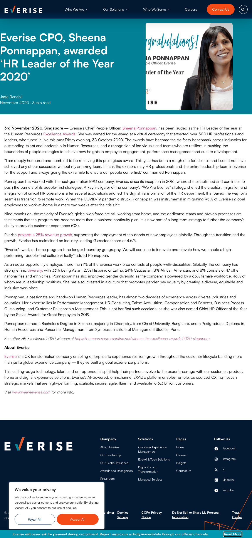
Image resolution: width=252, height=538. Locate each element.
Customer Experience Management (152, 449)
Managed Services (150, 479)
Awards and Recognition (116, 470)
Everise (10, 356)
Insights (181, 463)
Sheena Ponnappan (139, 128)
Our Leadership (110, 455)
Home (180, 447)
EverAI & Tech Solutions (154, 459)
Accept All (77, 519)
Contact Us (183, 470)
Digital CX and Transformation (148, 469)
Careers (181, 455)
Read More (233, 534)
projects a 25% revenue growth (45, 234)
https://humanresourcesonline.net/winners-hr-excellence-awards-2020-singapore (142, 338)
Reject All (35, 519)
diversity (35, 270)
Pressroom (107, 478)
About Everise (109, 447)
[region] (56, 505)
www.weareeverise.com (31, 392)
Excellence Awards (59, 133)
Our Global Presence (114, 463)
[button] (76, 9)
